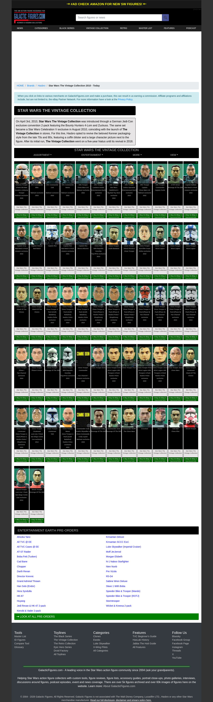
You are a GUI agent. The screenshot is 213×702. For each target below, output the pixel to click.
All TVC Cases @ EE (28, 546)
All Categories (100, 650)
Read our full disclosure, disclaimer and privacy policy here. (121, 700)
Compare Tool (21, 643)
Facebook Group (181, 639)
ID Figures (19, 639)
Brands (30, 85)
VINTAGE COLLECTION (97, 28)
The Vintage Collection (66, 639)
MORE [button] (136, 155)
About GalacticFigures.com (119, 686)
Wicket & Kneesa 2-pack (118, 605)
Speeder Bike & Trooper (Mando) (123, 591)
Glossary (19, 647)
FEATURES (169, 28)
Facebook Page (180, 643)
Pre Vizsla (111, 571)
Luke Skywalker (101, 643)
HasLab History (141, 639)
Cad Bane (22, 561)
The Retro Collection (65, 643)
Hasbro (41, 85)
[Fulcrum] (197, 9)
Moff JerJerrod (113, 551)
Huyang (21, 601)
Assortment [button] (42, 155)
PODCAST (191, 28)
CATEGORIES (41, 28)
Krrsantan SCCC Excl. (117, 542)
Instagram (177, 647)
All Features (139, 647)
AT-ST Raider (24, 551)
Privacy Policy (125, 99)
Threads (176, 650)
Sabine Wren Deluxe (116, 581)
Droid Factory (61, 650)
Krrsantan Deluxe (115, 537)
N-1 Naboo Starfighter (117, 561)
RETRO (123, 28)
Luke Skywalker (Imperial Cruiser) (123, 546)
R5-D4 (109, 576)
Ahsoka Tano (23, 537)
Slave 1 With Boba (115, 586)
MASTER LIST (145, 28)
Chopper (21, 566)
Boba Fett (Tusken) (27, 556)
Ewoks (96, 639)
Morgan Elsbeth (114, 556)
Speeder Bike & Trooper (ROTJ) (122, 596)
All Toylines (60, 654)
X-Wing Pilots (100, 647)
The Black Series (63, 636)
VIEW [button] (173, 155)
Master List (20, 636)
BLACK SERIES (67, 28)
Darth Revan (23, 571)
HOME (20, 85)
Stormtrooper (113, 601)
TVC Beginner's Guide (144, 636)
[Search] (165, 17)
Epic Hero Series (63, 647)
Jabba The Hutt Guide (144, 643)
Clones (97, 636)
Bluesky (176, 636)
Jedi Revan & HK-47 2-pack (31, 605)
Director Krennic (25, 576)
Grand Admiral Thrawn (28, 581)
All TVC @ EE (24, 542)
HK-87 (20, 596)
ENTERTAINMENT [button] (91, 155)
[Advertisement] (106, 56)
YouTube (177, 657)
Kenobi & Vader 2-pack (29, 610)
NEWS (20, 28)
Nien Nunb (111, 566)
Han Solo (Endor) (26, 586)
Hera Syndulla (24, 591)
